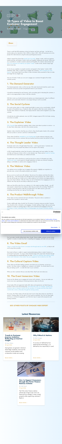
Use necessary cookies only (30, 231)
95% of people (11, 125)
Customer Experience (13, 15)
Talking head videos (12, 160)
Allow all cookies (50, 231)
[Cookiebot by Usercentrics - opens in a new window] (54, 212)
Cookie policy (48, 219)
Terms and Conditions (13, 220)
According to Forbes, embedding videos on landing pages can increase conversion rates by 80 (30, 208)
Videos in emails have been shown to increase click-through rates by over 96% (26, 246)
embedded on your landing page (27, 136)
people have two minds (29, 58)
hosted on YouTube (50, 153)
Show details (54, 227)
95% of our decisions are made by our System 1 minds (20, 63)
